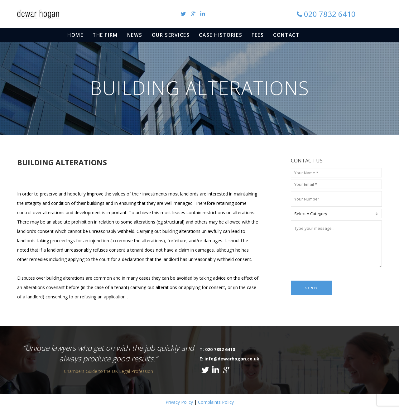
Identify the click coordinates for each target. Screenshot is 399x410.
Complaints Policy (216, 402)
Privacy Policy (179, 402)
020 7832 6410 (330, 14)
